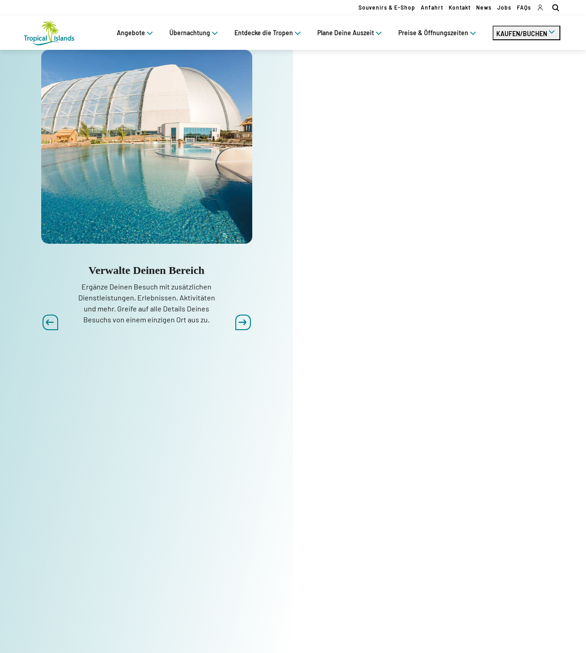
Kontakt (460, 7)
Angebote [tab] (136, 32)
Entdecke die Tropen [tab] (268, 32)
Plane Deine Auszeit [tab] (350, 32)
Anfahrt (432, 7)
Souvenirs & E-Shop (386, 7)
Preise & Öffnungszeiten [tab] (438, 32)
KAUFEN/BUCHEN (526, 31)
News (484, 7)
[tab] (526, 33)
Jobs (504, 7)
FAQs (524, 7)
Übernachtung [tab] (194, 32)
